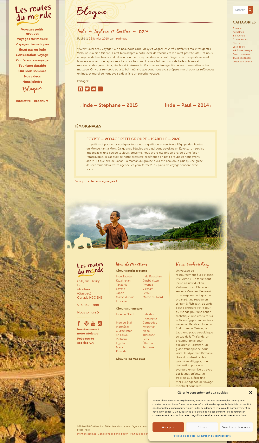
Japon (120, 293)
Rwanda (148, 284)
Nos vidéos (32, 76)
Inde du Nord (125, 314)
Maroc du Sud (125, 297)
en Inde (32, 49)
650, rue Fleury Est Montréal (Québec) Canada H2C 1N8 (90, 289)
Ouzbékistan (151, 280)
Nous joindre (32, 82)
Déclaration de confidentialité (214, 435)
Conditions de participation (113, 433)
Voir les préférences (236, 427)
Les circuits (239, 46)
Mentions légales (86, 433)
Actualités (238, 31)
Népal (146, 331)
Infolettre (23, 101)
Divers (236, 43)
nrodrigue (121, 38)
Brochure (41, 101)
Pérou (146, 293)
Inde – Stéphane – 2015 (109, 105)
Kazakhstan (123, 280)
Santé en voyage (242, 54)
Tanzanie (121, 284)
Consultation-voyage (32, 55)
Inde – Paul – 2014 (188, 105)
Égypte (120, 289)
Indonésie (122, 326)
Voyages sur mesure (32, 39)
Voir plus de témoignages (96, 181)
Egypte (120, 343)
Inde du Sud (124, 322)
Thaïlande (149, 335)
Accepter (168, 427)
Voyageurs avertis (242, 61)
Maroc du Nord (153, 297)
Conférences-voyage (32, 60)
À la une (237, 28)
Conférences (240, 39)
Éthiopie (121, 301)
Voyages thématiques (32, 44)
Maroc (120, 347)
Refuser (202, 427)
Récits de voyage (242, 50)
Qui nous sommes (32, 71)
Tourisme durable (32, 66)
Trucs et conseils (242, 57)
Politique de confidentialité (145, 433)
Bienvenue (239, 35)
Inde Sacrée (124, 276)
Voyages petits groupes (32, 31)
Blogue (32, 89)
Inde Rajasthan (152, 276)
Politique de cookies (184, 435)
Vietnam (148, 289)
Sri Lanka (122, 335)
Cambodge (150, 322)
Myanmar (149, 326)
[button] (251, 392)
